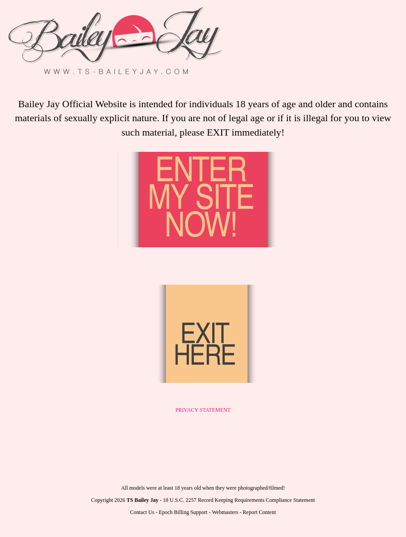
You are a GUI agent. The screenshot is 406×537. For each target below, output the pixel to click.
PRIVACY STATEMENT (203, 410)
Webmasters (225, 512)
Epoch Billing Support (183, 512)
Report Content (259, 512)
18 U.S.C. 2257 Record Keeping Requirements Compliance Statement (239, 500)
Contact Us (142, 512)
